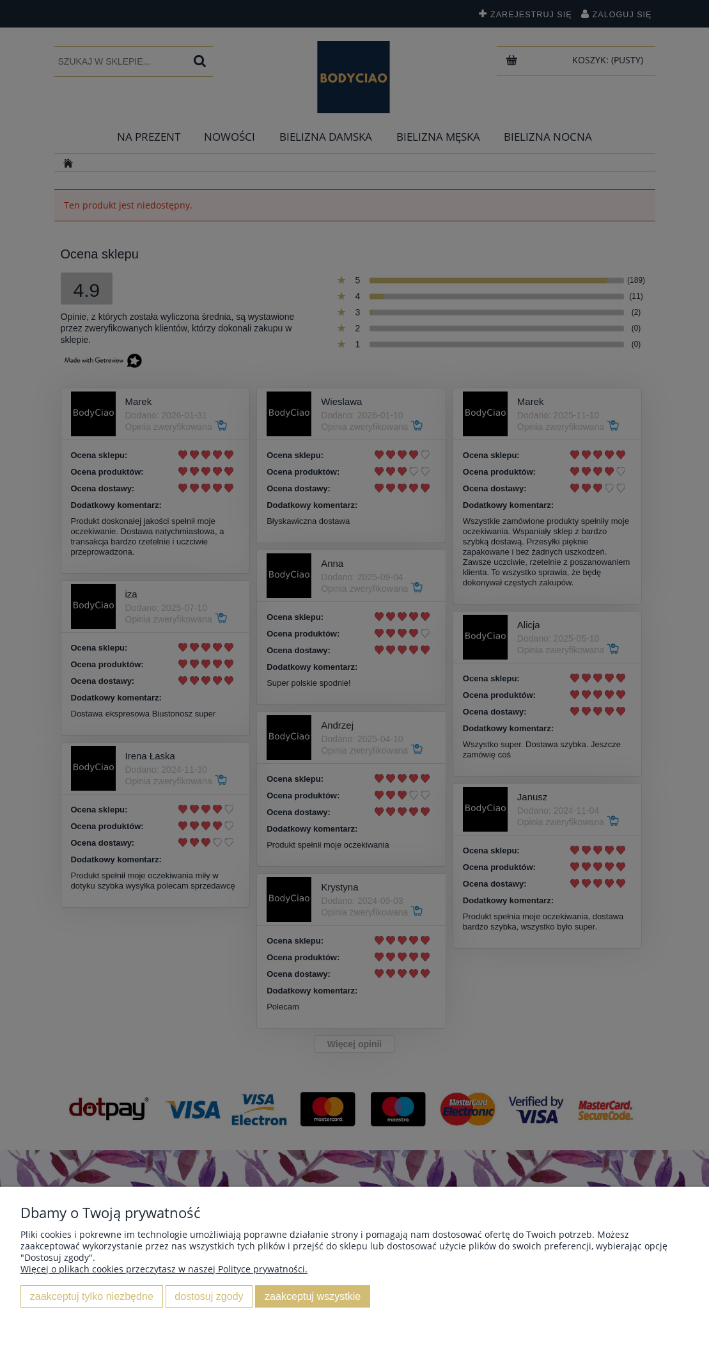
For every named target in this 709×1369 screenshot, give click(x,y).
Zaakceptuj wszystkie (313, 1296)
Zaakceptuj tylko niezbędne (91, 1296)
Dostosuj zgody (209, 1296)
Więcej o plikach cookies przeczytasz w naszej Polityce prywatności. (164, 1269)
